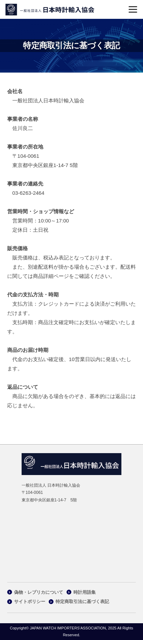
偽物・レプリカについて (38, 592)
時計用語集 (84, 592)
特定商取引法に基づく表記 (82, 601)
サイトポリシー (29, 601)
